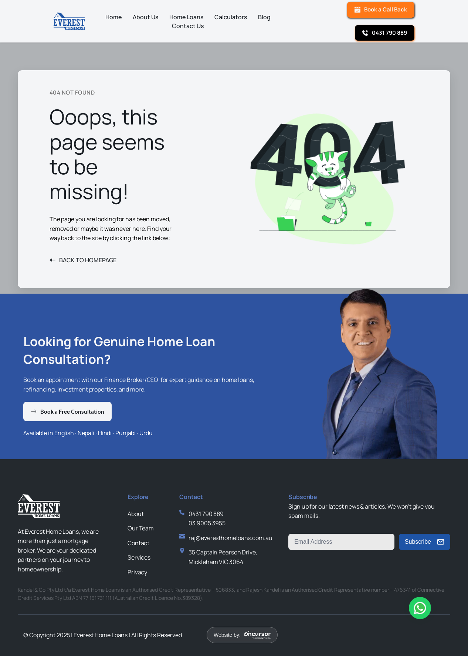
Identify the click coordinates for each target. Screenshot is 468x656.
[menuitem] (113, 17)
